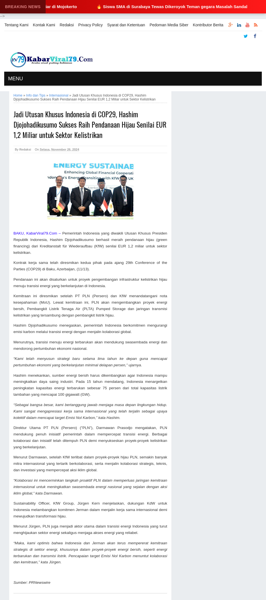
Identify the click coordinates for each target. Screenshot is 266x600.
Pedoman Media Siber (169, 25)
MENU (15, 78)
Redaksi (67, 25)
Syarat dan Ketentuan (126, 25)
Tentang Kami (16, 25)
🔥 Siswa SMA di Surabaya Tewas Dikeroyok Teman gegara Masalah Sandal (174, 6)
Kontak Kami (44, 25)
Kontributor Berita (208, 25)
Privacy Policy (90, 25)
